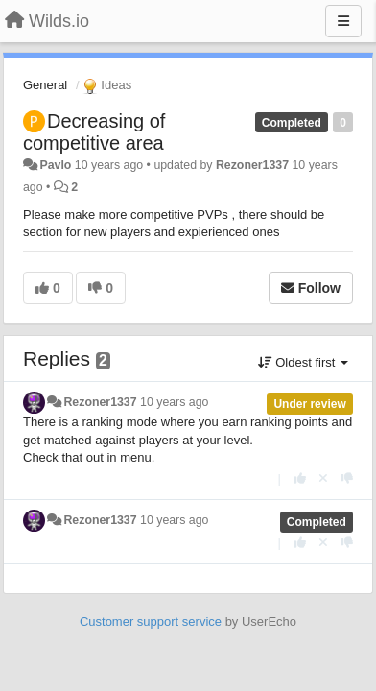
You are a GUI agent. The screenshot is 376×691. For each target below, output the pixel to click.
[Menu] (343, 21)
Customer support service (151, 621)
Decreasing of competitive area (94, 132)
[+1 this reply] (300, 478)
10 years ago (174, 402)
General (45, 85)
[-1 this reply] (347, 478)
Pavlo (55, 165)
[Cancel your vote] (323, 478)
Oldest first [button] (303, 362)
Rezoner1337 (252, 165)
